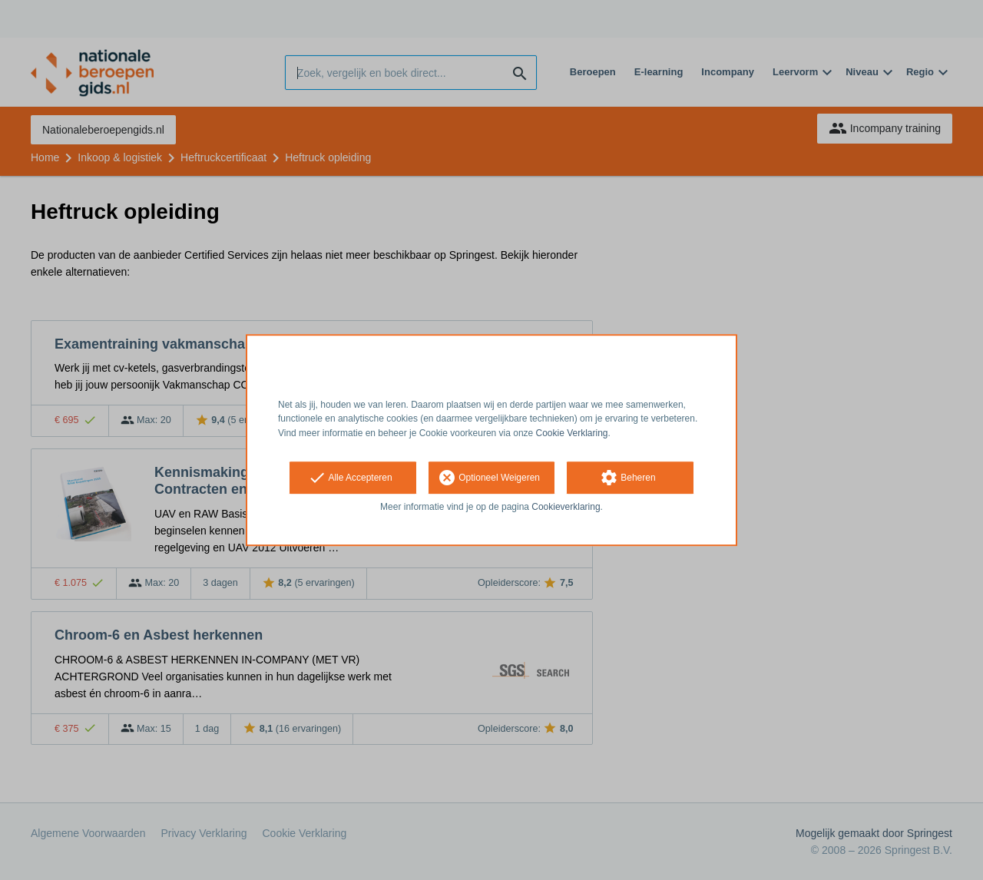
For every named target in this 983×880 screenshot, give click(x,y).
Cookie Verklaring (572, 433)
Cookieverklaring (565, 506)
